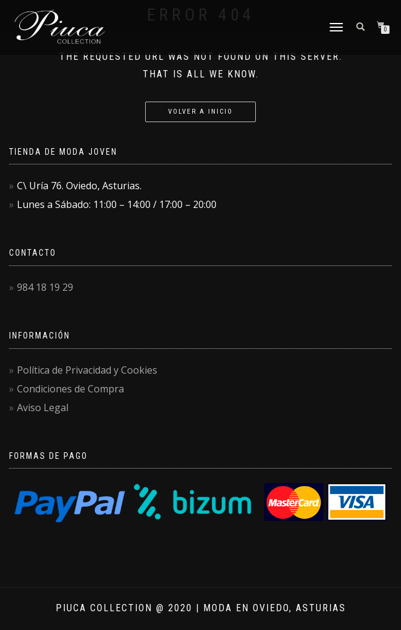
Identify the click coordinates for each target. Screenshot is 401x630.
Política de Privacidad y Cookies (87, 370)
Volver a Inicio (200, 111)
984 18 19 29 (45, 287)
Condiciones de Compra (70, 388)
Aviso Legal (42, 407)
